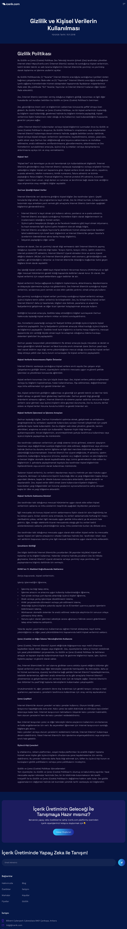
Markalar (6, 900)
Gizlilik (26, 906)
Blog (25, 888)
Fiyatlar (5, 906)
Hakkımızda (7, 888)
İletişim (26, 894)
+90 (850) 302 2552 (59, 904)
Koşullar (27, 900)
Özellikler (6, 894)
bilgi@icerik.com (57, 899)
